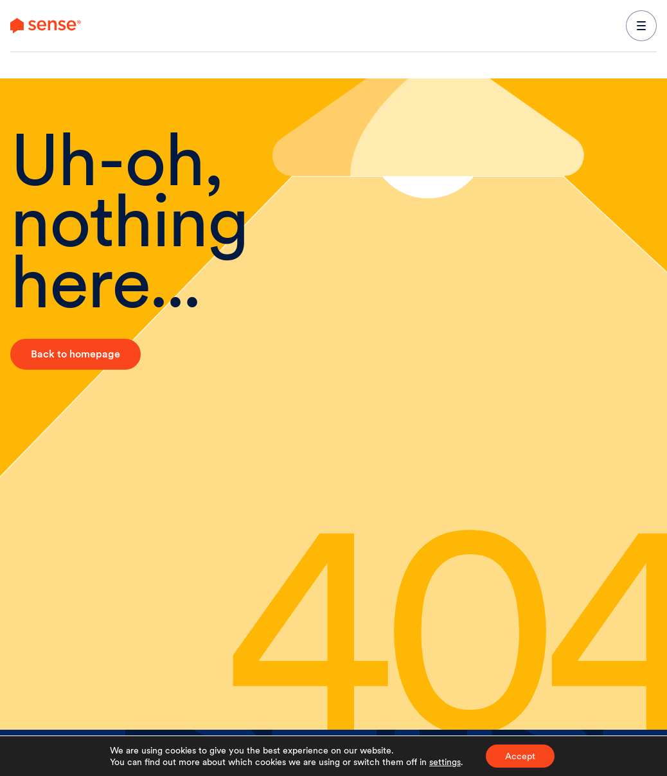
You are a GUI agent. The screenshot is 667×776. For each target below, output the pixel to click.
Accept (520, 756)
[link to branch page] (45, 25)
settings (445, 762)
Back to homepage (75, 354)
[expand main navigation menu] (641, 25)
